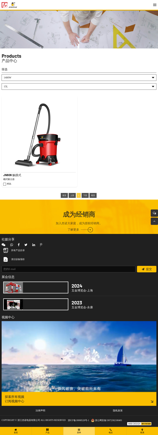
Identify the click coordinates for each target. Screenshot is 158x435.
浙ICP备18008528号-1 (78, 420)
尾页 (93, 201)
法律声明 (40, 410)
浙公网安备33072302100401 (106, 420)
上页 (72, 201)
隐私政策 (118, 410)
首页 (64, 201)
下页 (85, 201)
